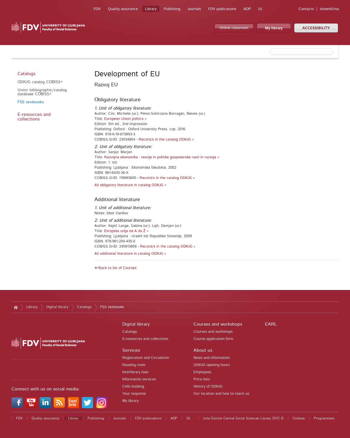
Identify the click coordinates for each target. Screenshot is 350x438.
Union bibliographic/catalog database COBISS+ (42, 92)
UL (260, 9)
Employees (202, 372)
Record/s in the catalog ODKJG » (166, 139)
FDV (97, 9)
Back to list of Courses (117, 268)
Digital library (57, 307)
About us (203, 350)
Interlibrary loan (135, 372)
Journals (194, 9)
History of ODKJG (208, 386)
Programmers (324, 418)
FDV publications (222, 9)
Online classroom (234, 28)
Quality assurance (123, 9)
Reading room (134, 365)
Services (131, 350)
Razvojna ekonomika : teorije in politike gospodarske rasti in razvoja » (161, 157)
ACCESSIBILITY (316, 28)
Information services (139, 379)
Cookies (299, 418)
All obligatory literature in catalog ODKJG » (130, 185)
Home (15, 307)
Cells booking (133, 386)
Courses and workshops (218, 324)
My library (274, 28)
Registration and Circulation (145, 358)
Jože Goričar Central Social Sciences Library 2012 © (243, 418)
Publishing (172, 9)
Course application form (213, 339)
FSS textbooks (31, 102)
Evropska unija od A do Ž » (126, 231)
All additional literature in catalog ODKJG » (130, 254)
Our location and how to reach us (221, 394)
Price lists (202, 379)
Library (150, 9)
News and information (212, 358)
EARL (271, 324)
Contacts (306, 9)
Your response (134, 394)
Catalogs (26, 73)
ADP (247, 9)
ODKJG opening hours (212, 365)
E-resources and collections (34, 116)
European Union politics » (125, 119)
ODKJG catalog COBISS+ (40, 82)
